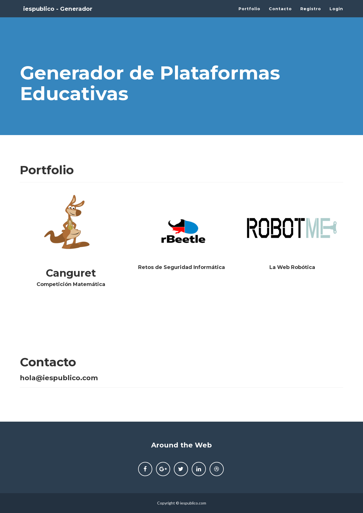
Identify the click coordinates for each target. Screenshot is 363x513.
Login (336, 14)
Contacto (280, 14)
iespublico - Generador (66, 14)
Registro (310, 14)
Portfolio (249, 14)
